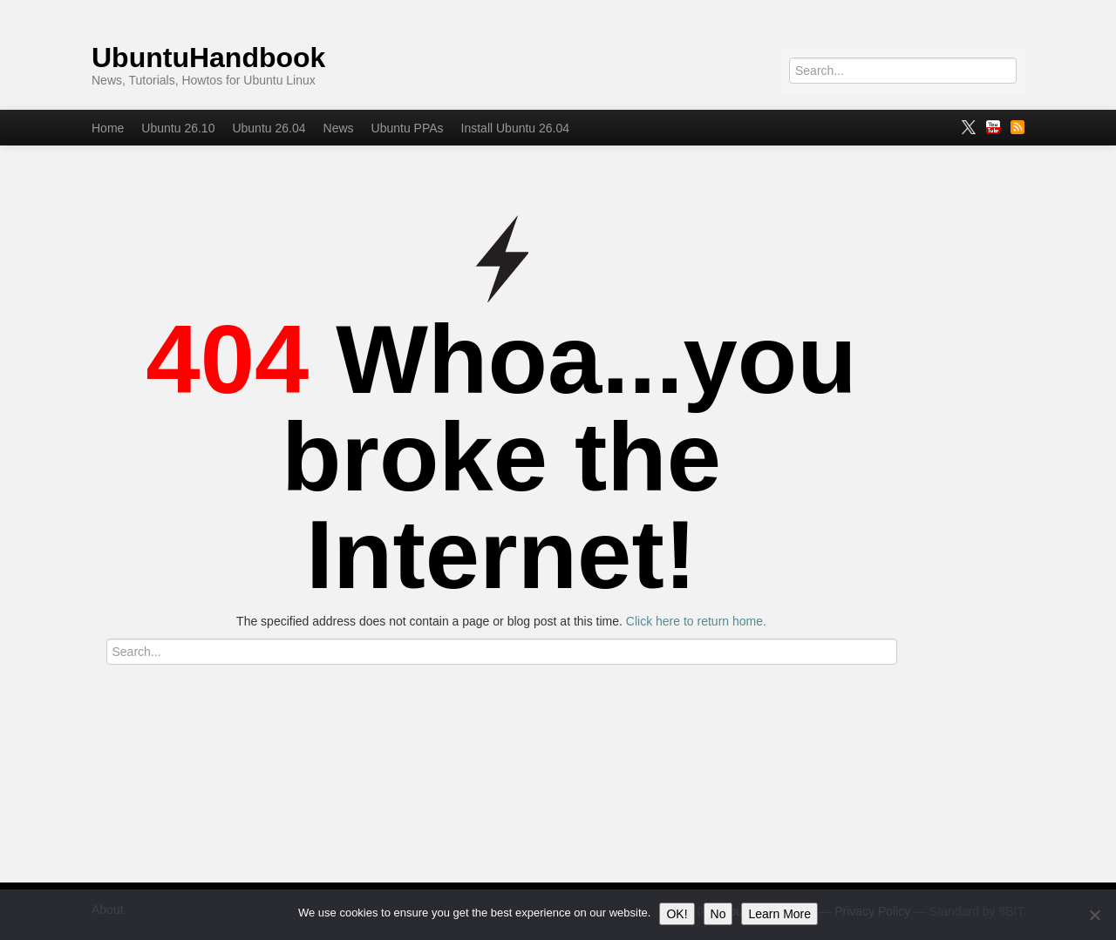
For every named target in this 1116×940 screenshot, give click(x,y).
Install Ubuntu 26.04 (515, 128)
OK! (676, 914)
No (718, 914)
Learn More (779, 914)
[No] (1094, 914)
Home (108, 128)
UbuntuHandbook (208, 57)
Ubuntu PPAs (407, 128)
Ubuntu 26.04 (268, 128)
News (338, 128)
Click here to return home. (696, 621)
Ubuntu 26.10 (177, 128)
